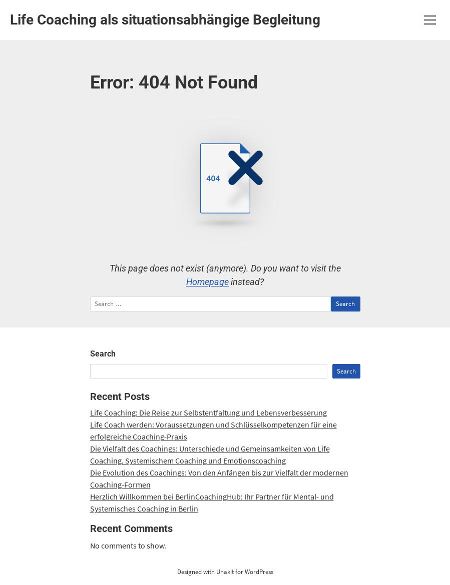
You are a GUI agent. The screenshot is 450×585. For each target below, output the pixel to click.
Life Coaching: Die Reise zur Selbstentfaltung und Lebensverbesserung (208, 413)
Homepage (207, 281)
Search (103, 353)
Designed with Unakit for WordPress (225, 572)
